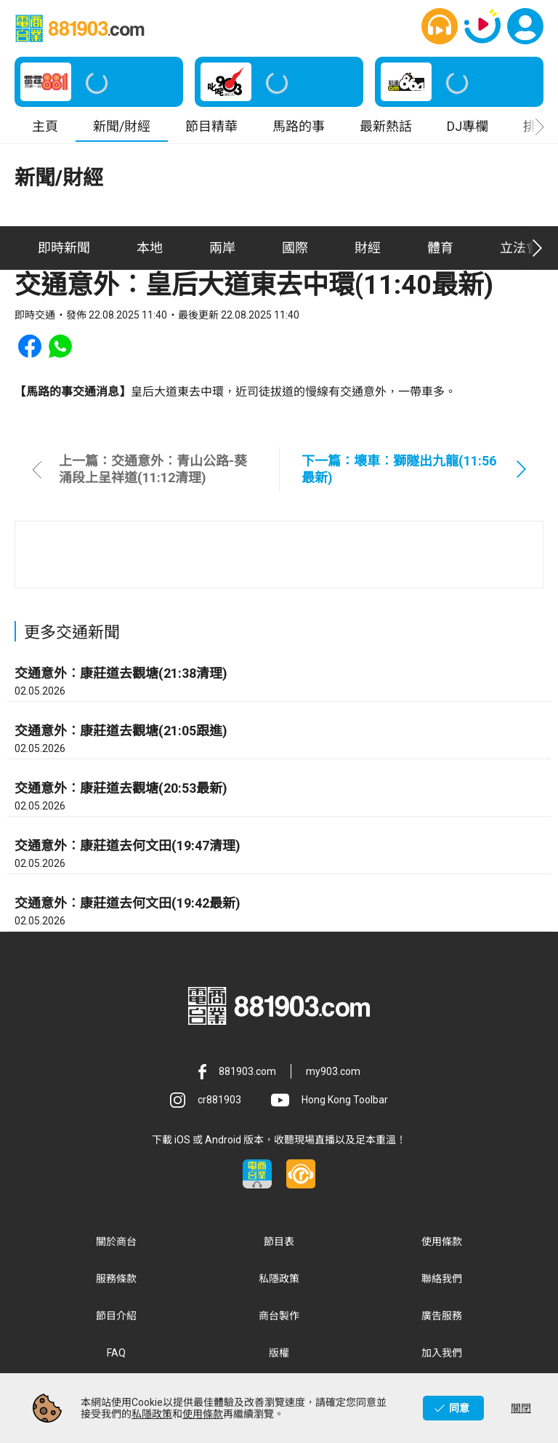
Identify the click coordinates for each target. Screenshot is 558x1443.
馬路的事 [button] (298, 127)
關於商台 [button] (116, 1242)
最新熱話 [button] (386, 127)
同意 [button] (459, 1408)
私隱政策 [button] (279, 1279)
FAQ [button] (116, 1353)
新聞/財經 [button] (121, 127)
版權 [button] (279, 1353)
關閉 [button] (521, 1408)
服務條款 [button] (116, 1279)
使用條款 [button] (441, 1242)
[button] (439, 27)
